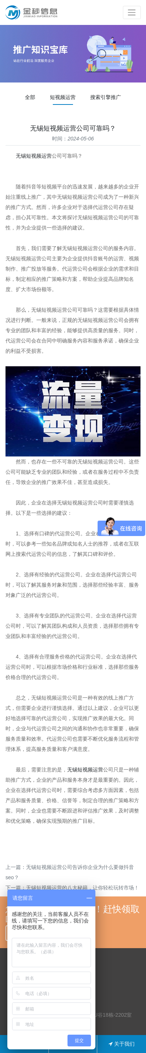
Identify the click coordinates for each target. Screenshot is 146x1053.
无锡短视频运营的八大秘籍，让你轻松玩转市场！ (82, 888)
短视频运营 (63, 97)
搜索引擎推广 (105, 97)
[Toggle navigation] (132, 12)
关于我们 (122, 1044)
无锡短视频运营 (34, 156)
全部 (30, 97)
